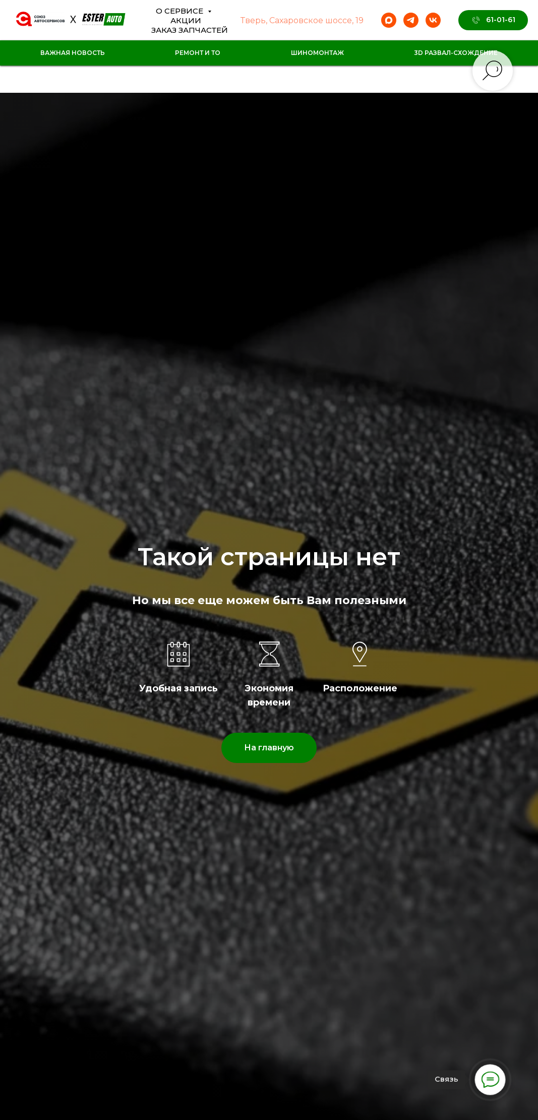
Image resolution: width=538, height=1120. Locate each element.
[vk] (433, 20)
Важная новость (72, 52)
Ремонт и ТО (197, 52)
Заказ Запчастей (189, 30)
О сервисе (180, 11)
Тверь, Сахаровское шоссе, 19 (302, 20)
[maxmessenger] (388, 20)
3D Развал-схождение (456, 52)
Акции (185, 20)
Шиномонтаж (317, 52)
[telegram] (411, 20)
